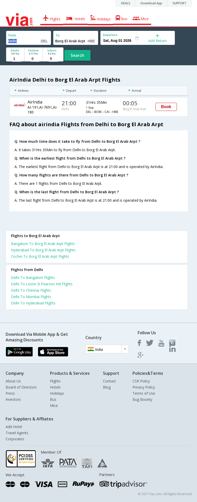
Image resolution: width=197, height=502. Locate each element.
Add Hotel (14, 426)
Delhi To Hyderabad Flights (33, 303)
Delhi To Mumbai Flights (31, 296)
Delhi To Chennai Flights (31, 290)
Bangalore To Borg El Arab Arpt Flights (43, 243)
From (12, 35)
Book (166, 107)
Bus (53, 399)
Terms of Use (144, 393)
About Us (13, 381)
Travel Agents (17, 432)
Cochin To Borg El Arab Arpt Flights (40, 256)
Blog (107, 387)
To (58, 35)
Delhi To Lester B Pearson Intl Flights (42, 283)
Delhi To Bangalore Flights (33, 277)
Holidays (57, 393)
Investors (13, 399)
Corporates (15, 438)
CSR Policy (141, 381)
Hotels (55, 387)
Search (77, 55)
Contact (109, 381)
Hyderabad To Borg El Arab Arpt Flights (43, 250)
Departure (110, 35)
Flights (55, 381)
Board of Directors (21, 387)
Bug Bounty (142, 399)
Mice (54, 405)
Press (10, 393)
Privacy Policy (144, 387)
